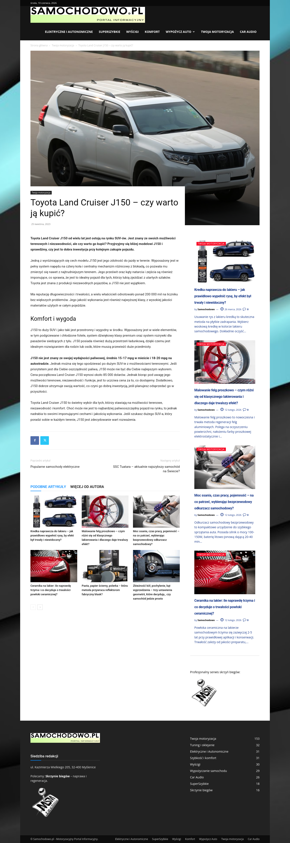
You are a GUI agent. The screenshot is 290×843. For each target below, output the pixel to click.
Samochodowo (206, 309)
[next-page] (40, 607)
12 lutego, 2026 (231, 409)
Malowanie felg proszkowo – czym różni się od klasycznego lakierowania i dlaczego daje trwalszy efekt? (224, 396)
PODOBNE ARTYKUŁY (48, 487)
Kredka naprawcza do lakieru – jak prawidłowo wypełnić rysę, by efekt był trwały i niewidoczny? (52, 535)
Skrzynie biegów (57, 776)
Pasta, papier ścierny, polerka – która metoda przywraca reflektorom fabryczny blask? (105, 590)
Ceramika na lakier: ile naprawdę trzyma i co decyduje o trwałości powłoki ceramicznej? (50, 590)
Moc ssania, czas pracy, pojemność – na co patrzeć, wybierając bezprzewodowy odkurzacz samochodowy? (224, 501)
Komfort (152, 32)
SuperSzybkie (109, 32)
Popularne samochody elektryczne (55, 467)
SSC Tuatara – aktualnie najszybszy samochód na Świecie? (146, 469)
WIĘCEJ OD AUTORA (87, 487)
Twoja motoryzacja (217, 32)
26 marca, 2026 (231, 309)
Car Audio (248, 32)
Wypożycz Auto (180, 32)
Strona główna (39, 45)
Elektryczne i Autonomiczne (69, 32)
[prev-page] (33, 607)
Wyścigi (132, 32)
